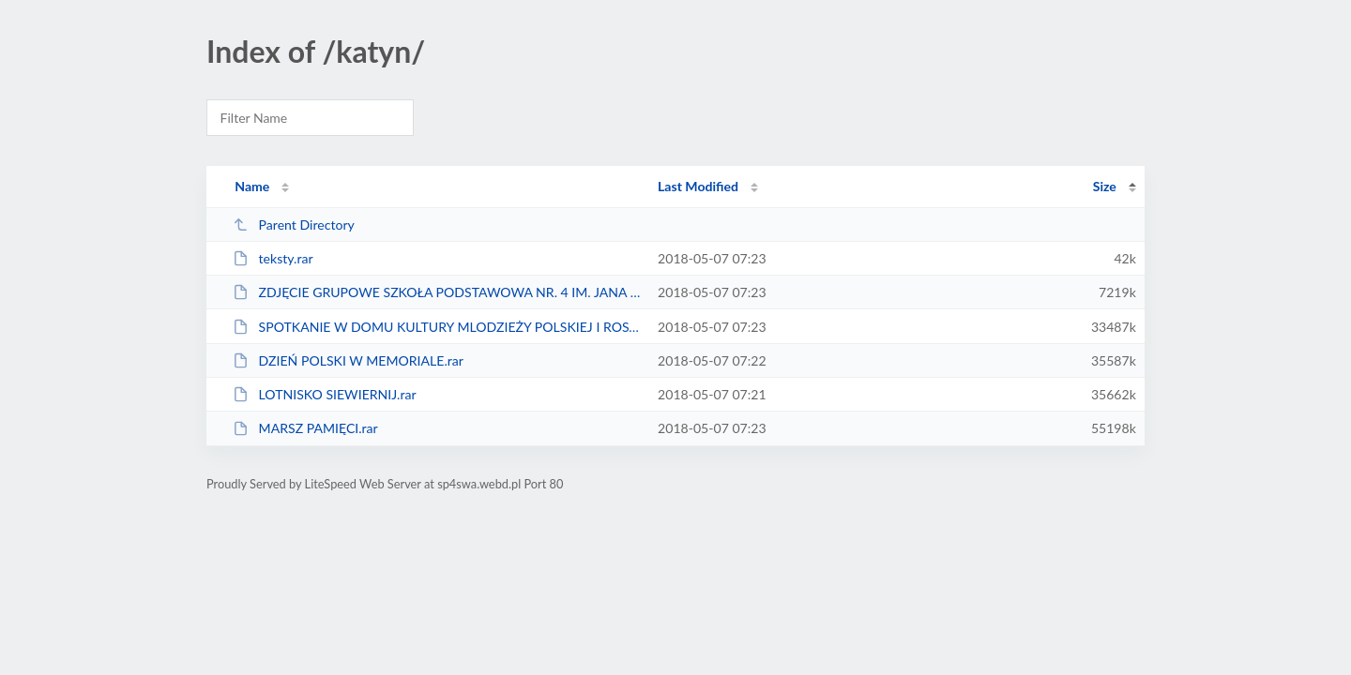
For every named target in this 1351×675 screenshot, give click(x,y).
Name (252, 186)
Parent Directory (294, 224)
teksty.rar (272, 258)
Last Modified (698, 186)
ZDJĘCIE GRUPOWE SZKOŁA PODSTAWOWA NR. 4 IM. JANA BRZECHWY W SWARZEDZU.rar (437, 292)
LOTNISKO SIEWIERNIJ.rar (324, 394)
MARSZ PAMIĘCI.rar (305, 428)
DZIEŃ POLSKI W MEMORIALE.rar (348, 360)
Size (1104, 186)
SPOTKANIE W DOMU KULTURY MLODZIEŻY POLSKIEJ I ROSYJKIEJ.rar (437, 327)
